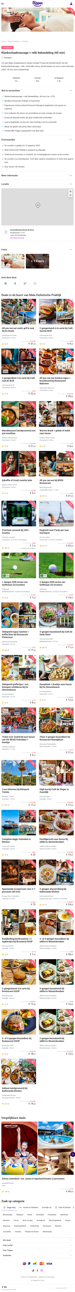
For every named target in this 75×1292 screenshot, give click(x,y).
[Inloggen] (71, 3)
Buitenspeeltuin (20, 1226)
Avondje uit (46, 1207)
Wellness (25, 41)
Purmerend (7, 57)
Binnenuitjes (7, 1215)
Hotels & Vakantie (28, 1207)
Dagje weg (9, 1207)
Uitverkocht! (61, 1288)
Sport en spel (27, 1220)
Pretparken (52, 1215)
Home (3, 41)
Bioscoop (6, 1226)
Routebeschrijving (17, 238)
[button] (37, 90)
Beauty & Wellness (14, 41)
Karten (68, 1220)
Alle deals (7, 1240)
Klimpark (19, 1215)
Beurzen (58, 1226)
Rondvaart (47, 1226)
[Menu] (2, 4)
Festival (18, 1232)
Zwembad (40, 1215)
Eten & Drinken (63, 1207)
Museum (6, 1220)
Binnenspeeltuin (55, 1220)
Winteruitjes (47, 1232)
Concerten (7, 1232)
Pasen (29, 1215)
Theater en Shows (32, 1232)
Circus (16, 1220)
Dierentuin (64, 1215)
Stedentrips (34, 1226)
